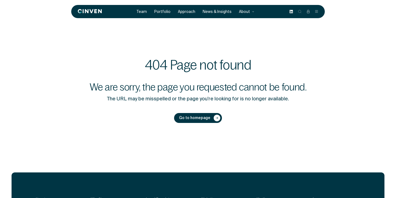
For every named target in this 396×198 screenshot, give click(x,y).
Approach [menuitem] (186, 11)
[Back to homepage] (90, 11)
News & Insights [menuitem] (217, 11)
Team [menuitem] (142, 11)
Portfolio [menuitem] (162, 11)
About (246, 11)
